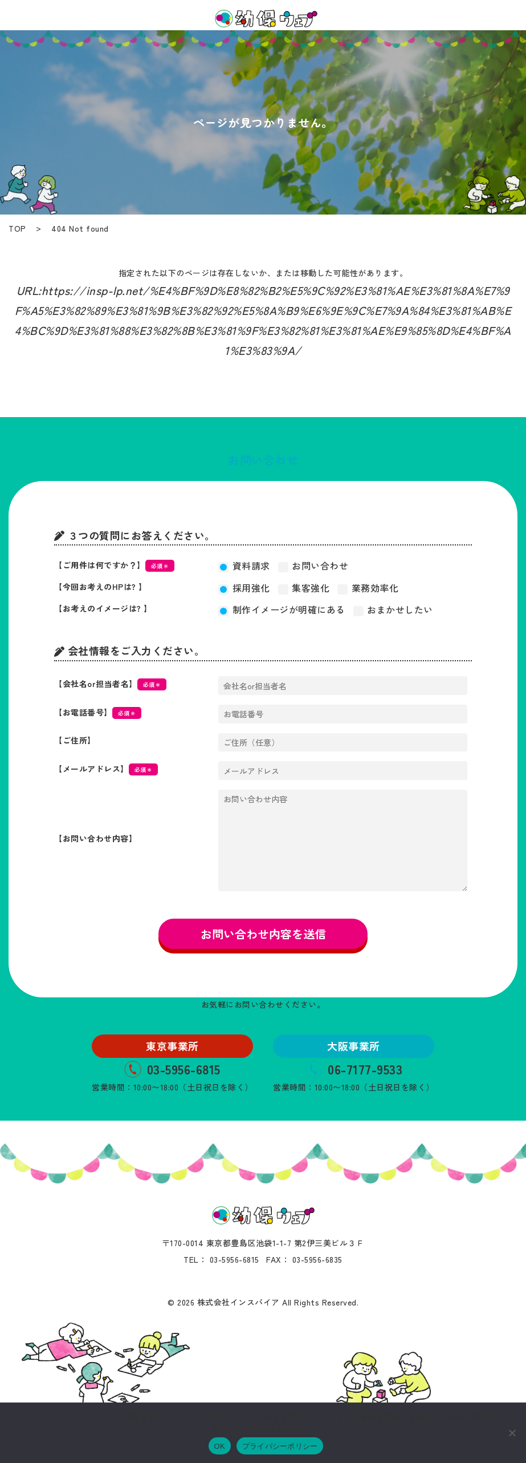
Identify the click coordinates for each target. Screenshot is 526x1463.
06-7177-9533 (353, 1069)
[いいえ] (511, 1432)
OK (219, 1446)
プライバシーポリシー (280, 1446)
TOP (17, 228)
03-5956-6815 (172, 1069)
